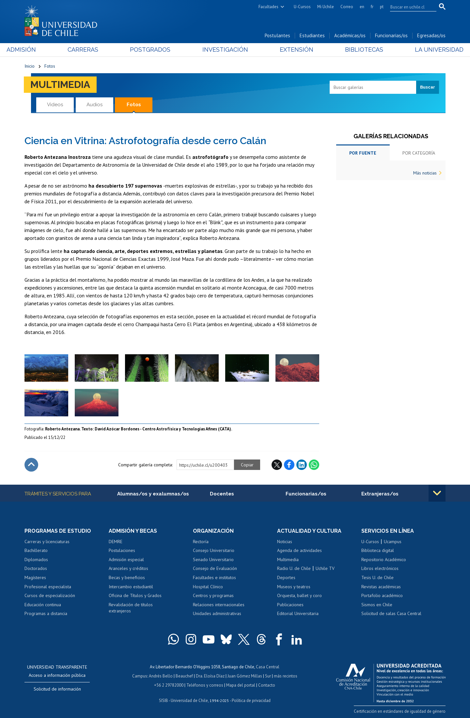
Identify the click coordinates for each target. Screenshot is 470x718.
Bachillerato (36, 550)
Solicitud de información (57, 689)
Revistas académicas (381, 587)
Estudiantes (312, 35)
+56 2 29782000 (168, 685)
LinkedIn (302, 465)
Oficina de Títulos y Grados (135, 595)
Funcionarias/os (391, 35)
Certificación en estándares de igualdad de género (400, 711)
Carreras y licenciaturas (47, 541)
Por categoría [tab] (418, 153)
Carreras (95, 49)
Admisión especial (126, 559)
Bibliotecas (352, 49)
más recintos (285, 676)
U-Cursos (302, 6)
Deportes (286, 577)
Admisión (39, 49)
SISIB (163, 700)
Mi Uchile (325, 6)
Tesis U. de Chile (377, 577)
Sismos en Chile (376, 605)
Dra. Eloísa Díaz (210, 676)
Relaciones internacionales (218, 605)
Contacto (266, 685)
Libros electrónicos (380, 568)
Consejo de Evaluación (215, 568)
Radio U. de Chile (294, 568)
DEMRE (115, 541)
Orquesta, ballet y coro (299, 595)
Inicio (29, 66)
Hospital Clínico (208, 587)
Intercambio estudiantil (131, 587)
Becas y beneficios (127, 577)
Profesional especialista (47, 587)
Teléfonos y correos (204, 685)
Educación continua (42, 605)
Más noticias (425, 172)
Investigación (225, 49)
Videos (55, 105)
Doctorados (35, 568)
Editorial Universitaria (298, 613)
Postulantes (277, 35)
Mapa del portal (240, 685)
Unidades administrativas (217, 613)
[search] (409, 6)
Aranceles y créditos (128, 568)
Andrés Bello (161, 676)
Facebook (289, 464)
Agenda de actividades (299, 550)
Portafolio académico (382, 595)
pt (382, 6)
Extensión (290, 49)
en (362, 6)
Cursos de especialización (49, 595)
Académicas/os (350, 35)
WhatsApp (314, 464)
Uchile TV (325, 568)
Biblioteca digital (377, 550)
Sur (268, 676)
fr (372, 6)
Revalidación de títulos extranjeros (131, 608)
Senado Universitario (213, 559)
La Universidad (421, 49)
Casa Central (267, 667)
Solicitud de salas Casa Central (391, 613)
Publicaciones (290, 605)
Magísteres (35, 577)
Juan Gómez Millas (244, 676)
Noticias (284, 541)
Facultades (268, 6)
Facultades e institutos (214, 577)
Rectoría (201, 541)
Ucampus (392, 541)
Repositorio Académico (383, 559)
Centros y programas (213, 595)
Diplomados (36, 559)
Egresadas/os (431, 35)
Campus (139, 676)
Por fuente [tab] (362, 153)
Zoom (31, 357)
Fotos (49, 66)
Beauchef (184, 676)
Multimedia (60, 84)
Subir (31, 465)
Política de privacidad (251, 700)
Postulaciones (122, 550)
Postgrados (156, 49)
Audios (94, 105)
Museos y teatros (293, 587)
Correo (346, 6)
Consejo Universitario (213, 550)
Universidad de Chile (189, 700)
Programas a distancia (45, 613)
